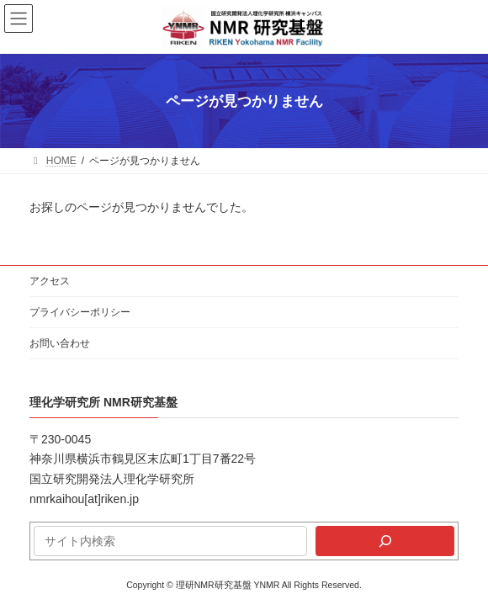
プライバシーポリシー (79, 312)
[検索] (385, 541)
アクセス (49, 281)
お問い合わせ (59, 343)
